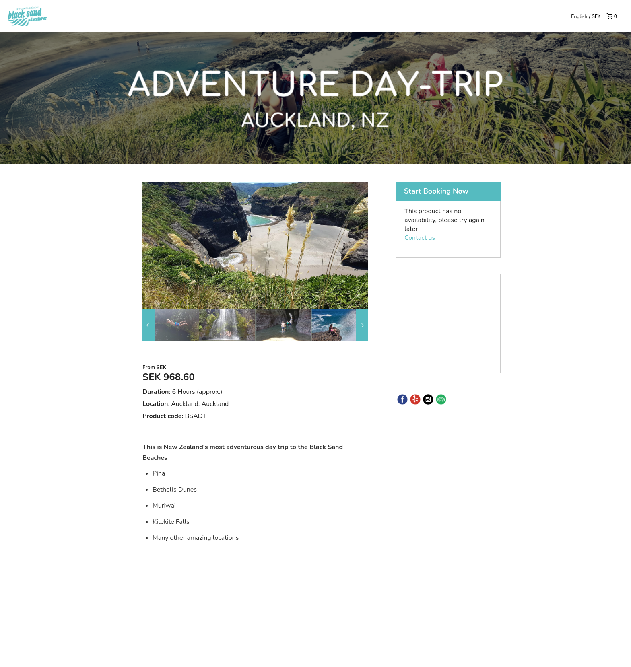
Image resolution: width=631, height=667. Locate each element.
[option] (170, 325)
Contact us (419, 237)
